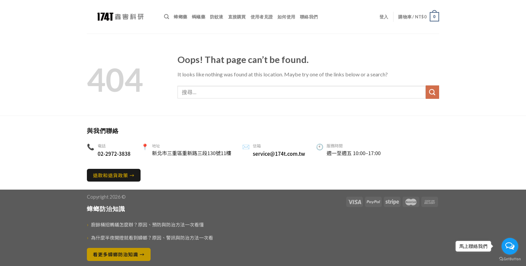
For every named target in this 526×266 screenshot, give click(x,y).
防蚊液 (216, 16)
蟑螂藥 (180, 16)
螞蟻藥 (198, 16)
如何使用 (286, 16)
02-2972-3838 (114, 153)
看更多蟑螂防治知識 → (119, 254)
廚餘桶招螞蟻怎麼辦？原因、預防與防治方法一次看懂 (145, 224)
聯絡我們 (309, 16)
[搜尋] (166, 16)
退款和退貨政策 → (114, 175)
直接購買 (237, 16)
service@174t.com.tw (279, 153)
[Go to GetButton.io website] (510, 259)
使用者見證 (262, 16)
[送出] (432, 91)
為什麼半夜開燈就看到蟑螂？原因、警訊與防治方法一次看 (150, 237)
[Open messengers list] (510, 246)
